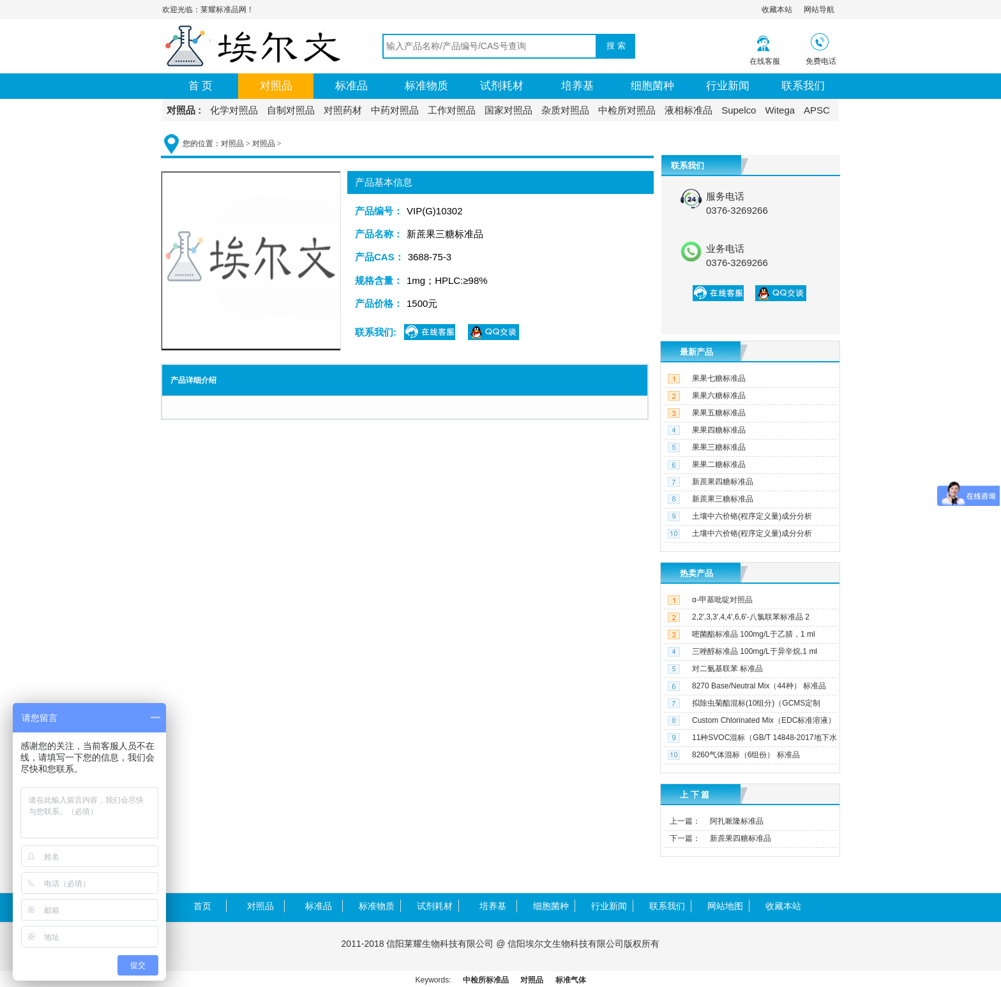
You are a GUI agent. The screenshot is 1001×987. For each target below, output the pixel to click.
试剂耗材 (501, 86)
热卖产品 (696, 573)
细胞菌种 (652, 86)
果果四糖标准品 (719, 430)
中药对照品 (395, 110)
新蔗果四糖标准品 (722, 481)
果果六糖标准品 (719, 395)
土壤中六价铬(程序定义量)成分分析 (752, 516)
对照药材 (343, 110)
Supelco (738, 110)
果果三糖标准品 (719, 447)
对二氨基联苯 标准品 (727, 668)
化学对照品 (234, 110)
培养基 (577, 86)
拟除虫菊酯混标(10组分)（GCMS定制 (756, 703)
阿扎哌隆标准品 (737, 821)
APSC (817, 110)
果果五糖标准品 (719, 412)
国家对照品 (508, 110)
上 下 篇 (694, 794)
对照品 (276, 86)
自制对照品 (291, 110)
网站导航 (819, 9)
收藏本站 (777, 9)
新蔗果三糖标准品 (722, 498)
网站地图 (725, 906)
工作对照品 (452, 110)
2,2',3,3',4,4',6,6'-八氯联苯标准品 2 (750, 616)
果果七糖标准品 (719, 378)
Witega (780, 110)
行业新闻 (727, 86)
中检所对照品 (627, 110)
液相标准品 (688, 110)
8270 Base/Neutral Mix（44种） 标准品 (759, 685)
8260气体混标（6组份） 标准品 (746, 754)
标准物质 (426, 86)
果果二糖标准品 (719, 464)
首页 (202, 906)
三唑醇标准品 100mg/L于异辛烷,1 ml (754, 651)
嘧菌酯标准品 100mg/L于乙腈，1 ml (753, 634)
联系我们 (803, 86)
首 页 (200, 86)
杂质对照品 (565, 110)
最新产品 (696, 352)
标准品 (351, 86)
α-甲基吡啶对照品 (722, 599)
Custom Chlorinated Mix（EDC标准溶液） (764, 720)
